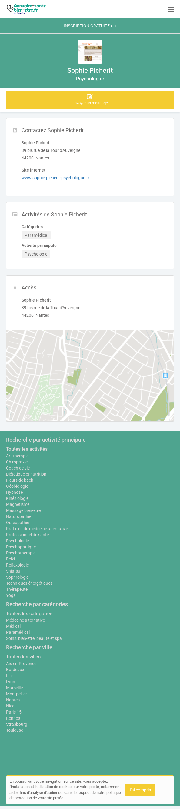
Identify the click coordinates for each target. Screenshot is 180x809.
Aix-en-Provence (21, 663)
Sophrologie (17, 577)
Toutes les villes (23, 657)
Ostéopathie (17, 522)
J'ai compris (139, 789)
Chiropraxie (17, 462)
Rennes (13, 718)
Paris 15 (14, 712)
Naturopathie (18, 516)
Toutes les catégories (29, 614)
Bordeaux (15, 669)
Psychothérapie (20, 552)
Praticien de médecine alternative (37, 528)
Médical (13, 626)
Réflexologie (17, 565)
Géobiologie (17, 486)
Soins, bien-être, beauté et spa (34, 638)
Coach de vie (18, 468)
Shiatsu (13, 571)
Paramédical (18, 632)
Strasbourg (16, 724)
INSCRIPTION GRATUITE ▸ (90, 25)
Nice (10, 706)
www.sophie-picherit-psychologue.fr (55, 177)
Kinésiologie (17, 498)
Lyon (10, 681)
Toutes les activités (27, 449)
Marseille (14, 687)
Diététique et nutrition (26, 474)
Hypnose (14, 492)
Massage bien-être (23, 510)
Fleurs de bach (19, 480)
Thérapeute (17, 589)
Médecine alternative (25, 620)
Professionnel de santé (27, 534)
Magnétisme (17, 504)
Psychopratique (21, 546)
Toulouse (14, 730)
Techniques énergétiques (29, 583)
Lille (9, 675)
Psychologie (17, 540)
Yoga (11, 595)
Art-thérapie (17, 455)
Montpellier (16, 693)
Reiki (10, 559)
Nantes (13, 699)
